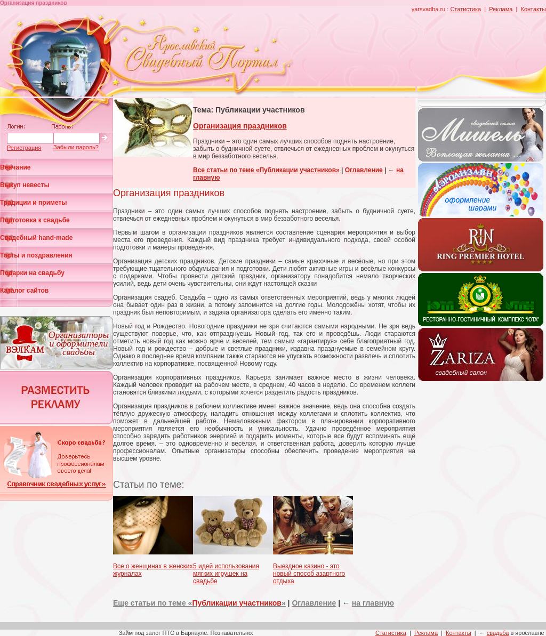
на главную (373, 603)
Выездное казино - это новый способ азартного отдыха (309, 573)
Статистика (465, 9)
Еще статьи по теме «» (199, 603)
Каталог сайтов (24, 290)
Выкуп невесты (25, 185)
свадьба (498, 633)
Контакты (533, 9)
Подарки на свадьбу (32, 273)
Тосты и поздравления (36, 255)
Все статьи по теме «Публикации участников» (266, 170)
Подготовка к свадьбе (35, 220)
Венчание (15, 167)
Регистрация (24, 147)
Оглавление (364, 170)
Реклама (500, 9)
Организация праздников (240, 126)
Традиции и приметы (33, 202)
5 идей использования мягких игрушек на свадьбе (226, 573)
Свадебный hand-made (36, 237)
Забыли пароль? (76, 147)
